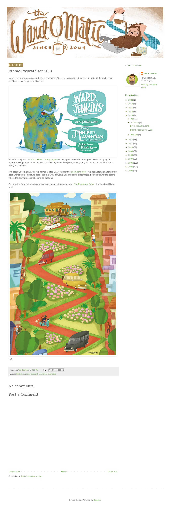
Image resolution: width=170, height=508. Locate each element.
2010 (130, 147)
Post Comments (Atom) (31, 476)
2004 (130, 171)
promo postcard (31, 374)
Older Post (112, 471)
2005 (130, 167)
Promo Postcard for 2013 (141, 130)
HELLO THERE (134, 65)
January (134, 135)
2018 (130, 104)
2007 (130, 159)
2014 (130, 111)
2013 (130, 115)
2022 (130, 100)
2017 (130, 107)
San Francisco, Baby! (84, 184)
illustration (20, 374)
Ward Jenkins (24, 370)
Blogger (97, 500)
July (133, 119)
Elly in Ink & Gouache (139, 126)
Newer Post (14, 471)
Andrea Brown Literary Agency (44, 159)
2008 (130, 155)
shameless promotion (47, 374)
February (135, 122)
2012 (130, 139)
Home (64, 471)
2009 (130, 151)
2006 (130, 163)
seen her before (78, 172)
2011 (130, 143)
